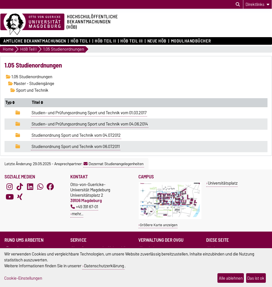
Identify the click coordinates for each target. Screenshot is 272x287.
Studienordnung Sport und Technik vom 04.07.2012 (76, 135)
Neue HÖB (157, 41)
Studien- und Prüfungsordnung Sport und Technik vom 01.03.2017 (89, 112)
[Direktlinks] (257, 4)
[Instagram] (10, 187)
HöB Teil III (131, 41)
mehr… (77, 213)
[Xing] (20, 197)
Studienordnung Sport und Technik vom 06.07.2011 (76, 146)
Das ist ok (255, 278)
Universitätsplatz (223, 183)
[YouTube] (10, 197)
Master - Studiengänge (31, 83)
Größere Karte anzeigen (158, 225)
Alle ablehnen (231, 278)
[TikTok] (20, 187)
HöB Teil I (81, 41)
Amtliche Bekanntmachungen (34, 41)
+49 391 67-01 (84, 206)
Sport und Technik (29, 90)
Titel (37, 102)
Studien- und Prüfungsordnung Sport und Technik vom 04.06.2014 (90, 124)
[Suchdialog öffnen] (237, 4)
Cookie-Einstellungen (23, 278)
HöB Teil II (105, 41)
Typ (10, 102)
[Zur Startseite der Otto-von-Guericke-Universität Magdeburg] (32, 24)
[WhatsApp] (40, 187)
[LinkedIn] (30, 187)
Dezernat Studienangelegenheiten (113, 163)
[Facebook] (50, 187)
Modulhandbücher (191, 41)
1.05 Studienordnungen (29, 76)
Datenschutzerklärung (104, 265)
